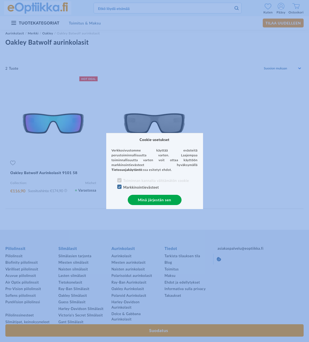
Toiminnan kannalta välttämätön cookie (156, 180)
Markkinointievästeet (141, 187)
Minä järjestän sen (154, 200)
